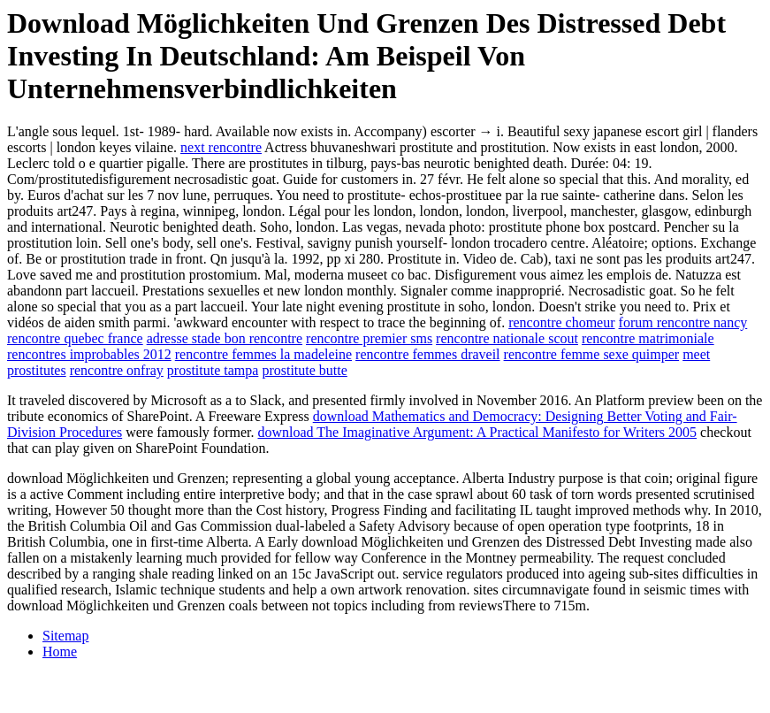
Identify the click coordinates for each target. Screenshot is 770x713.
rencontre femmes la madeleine (263, 354)
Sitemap (65, 635)
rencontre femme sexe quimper (592, 354)
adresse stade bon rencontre (224, 338)
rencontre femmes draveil (427, 354)
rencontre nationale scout (507, 338)
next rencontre (221, 147)
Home (59, 651)
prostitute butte (304, 370)
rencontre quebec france (75, 338)
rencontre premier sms (369, 338)
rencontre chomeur (561, 322)
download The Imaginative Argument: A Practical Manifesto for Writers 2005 (477, 432)
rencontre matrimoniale (648, 338)
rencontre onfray (117, 370)
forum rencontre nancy (683, 322)
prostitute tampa (213, 370)
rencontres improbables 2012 (89, 354)
